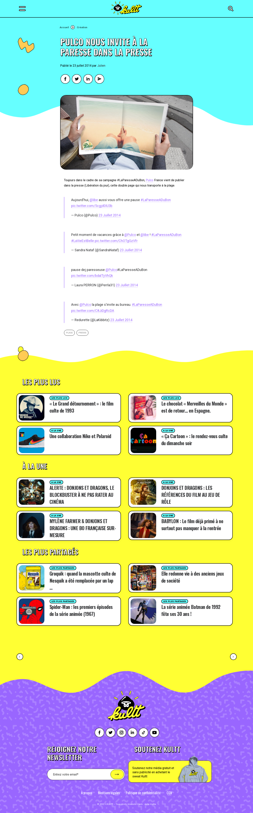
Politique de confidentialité (143, 792)
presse (82, 333)
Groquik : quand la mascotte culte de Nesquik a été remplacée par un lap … (83, 580)
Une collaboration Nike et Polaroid (80, 435)
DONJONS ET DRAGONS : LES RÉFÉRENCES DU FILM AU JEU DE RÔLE (190, 494)
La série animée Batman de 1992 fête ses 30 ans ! (190, 610)
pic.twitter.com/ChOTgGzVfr (116, 241)
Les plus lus (59, 398)
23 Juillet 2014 (110, 215)
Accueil (64, 27)
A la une (56, 430)
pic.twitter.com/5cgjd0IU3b (91, 206)
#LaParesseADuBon (156, 200)
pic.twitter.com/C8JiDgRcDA (92, 311)
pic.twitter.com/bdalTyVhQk (92, 276)
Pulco (149, 180)
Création (82, 27)
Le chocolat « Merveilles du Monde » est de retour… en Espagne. (194, 407)
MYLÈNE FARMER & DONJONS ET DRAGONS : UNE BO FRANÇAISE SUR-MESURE (83, 527)
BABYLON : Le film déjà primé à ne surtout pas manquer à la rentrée (192, 524)
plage (69, 333)
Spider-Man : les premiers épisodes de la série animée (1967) (81, 610)
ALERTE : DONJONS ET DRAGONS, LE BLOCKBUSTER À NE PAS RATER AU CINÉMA (82, 494)
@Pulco (130, 235)
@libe (94, 200)
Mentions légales (109, 792)
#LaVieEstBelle (82, 241)
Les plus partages (62, 568)
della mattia (150, 804)
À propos (86, 792)
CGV (169, 792)
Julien (101, 65)
